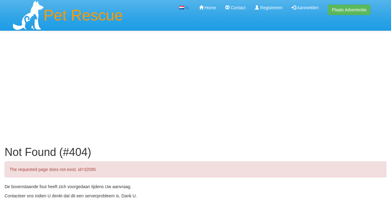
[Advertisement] (195, 79)
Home (207, 7)
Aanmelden (305, 7)
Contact (235, 7)
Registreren (268, 7)
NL (184, 8)
